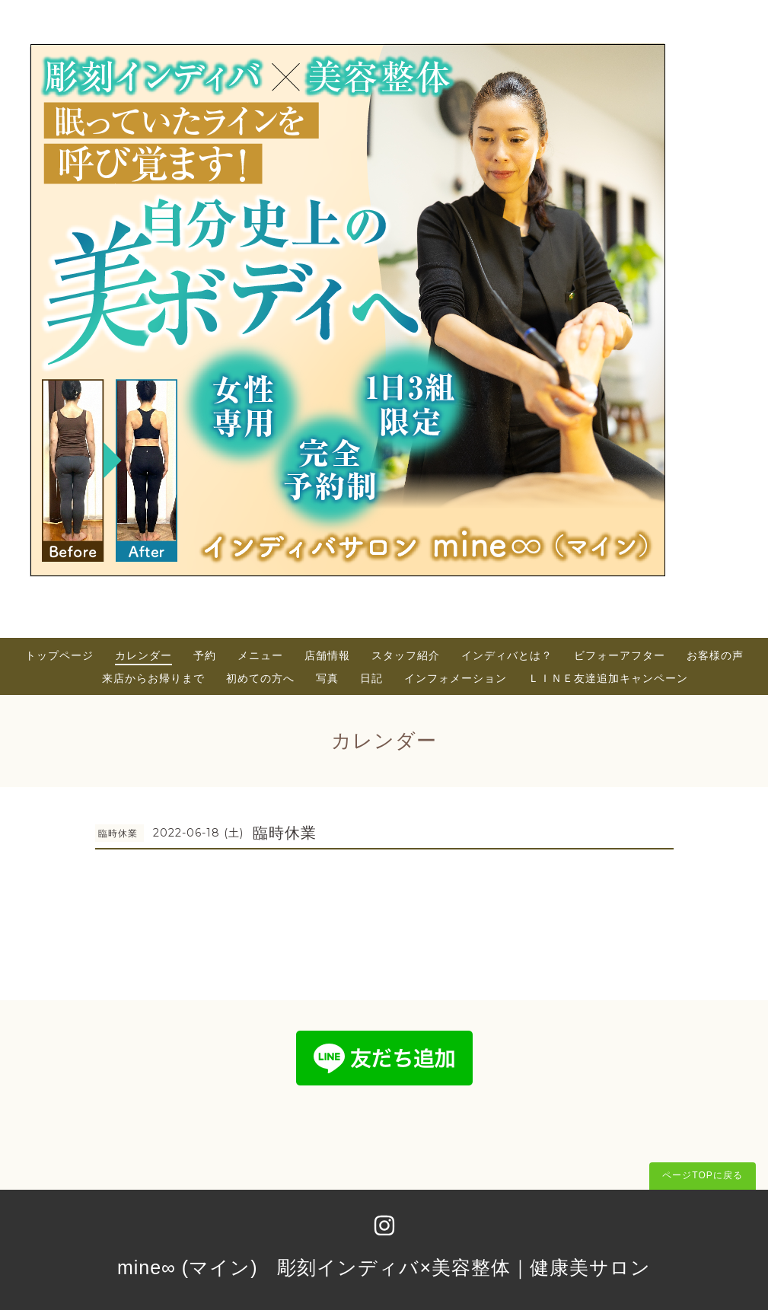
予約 (204, 655)
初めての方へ (260, 678)
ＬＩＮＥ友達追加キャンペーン (608, 678)
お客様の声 (715, 655)
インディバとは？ (507, 655)
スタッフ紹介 (405, 655)
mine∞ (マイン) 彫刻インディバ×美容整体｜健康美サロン (384, 1267)
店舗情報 (327, 655)
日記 (371, 678)
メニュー (260, 655)
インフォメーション (455, 678)
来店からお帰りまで (153, 678)
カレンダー (143, 655)
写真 (327, 678)
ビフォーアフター (619, 655)
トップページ (59, 655)
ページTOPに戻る (702, 1175)
